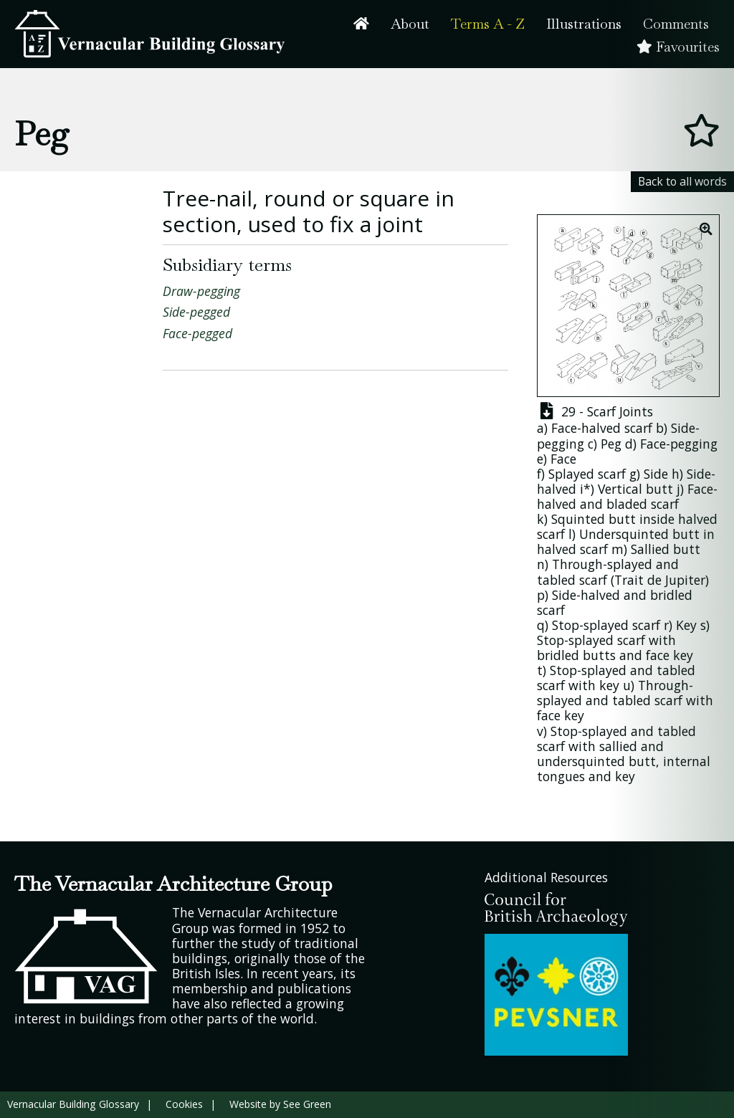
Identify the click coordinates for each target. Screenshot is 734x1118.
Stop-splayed (588, 670)
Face (563, 458)
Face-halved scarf (601, 427)
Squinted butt (593, 518)
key (574, 715)
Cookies (184, 1104)
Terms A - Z (488, 24)
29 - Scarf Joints (595, 411)
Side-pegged (196, 311)
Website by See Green (280, 1104)
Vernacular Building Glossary (73, 1104)
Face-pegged (197, 333)
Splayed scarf (587, 473)
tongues (561, 776)
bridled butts (576, 655)
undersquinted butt (596, 761)
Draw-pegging (201, 291)
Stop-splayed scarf (606, 625)
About (410, 24)
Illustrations (583, 24)
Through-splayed (602, 564)
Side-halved (586, 594)
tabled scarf (572, 579)
